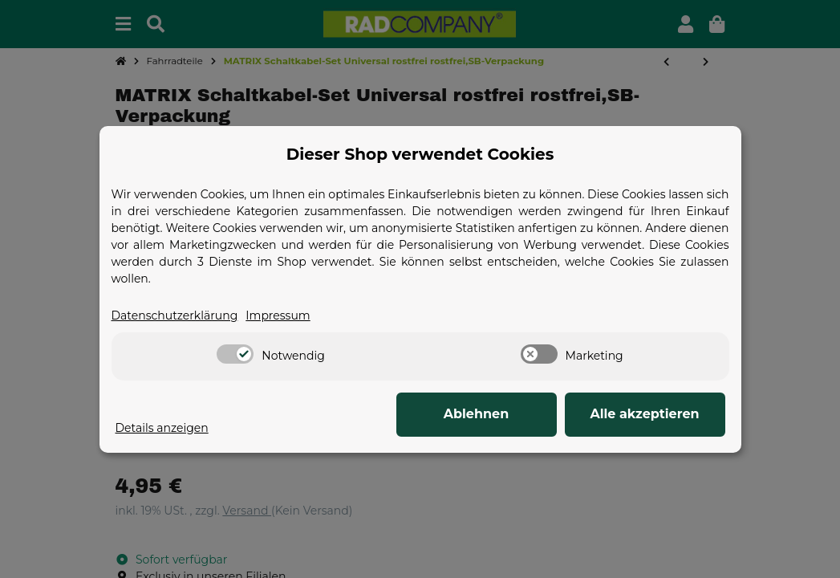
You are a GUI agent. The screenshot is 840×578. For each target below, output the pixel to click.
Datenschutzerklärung (175, 315)
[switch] (235, 354)
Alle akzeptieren (644, 413)
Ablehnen (476, 413)
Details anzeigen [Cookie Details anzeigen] (162, 428)
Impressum (278, 315)
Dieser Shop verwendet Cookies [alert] (420, 154)
